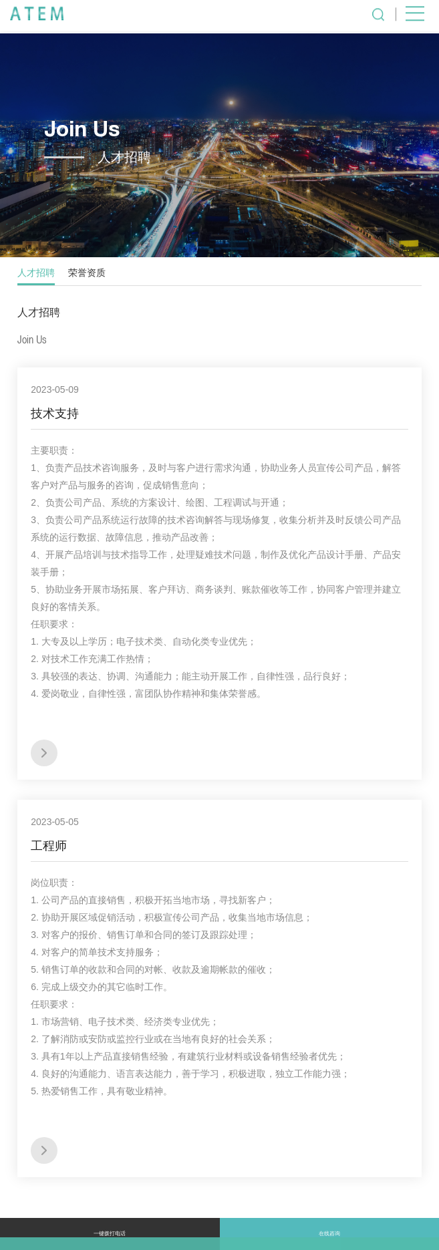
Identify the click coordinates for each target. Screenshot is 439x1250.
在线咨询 (329, 1234)
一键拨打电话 (110, 1234)
